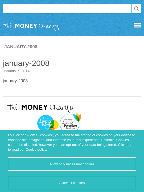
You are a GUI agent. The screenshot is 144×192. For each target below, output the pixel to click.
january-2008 (15, 81)
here (129, 145)
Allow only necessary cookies (72, 164)
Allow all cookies (72, 183)
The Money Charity (31, 28)
